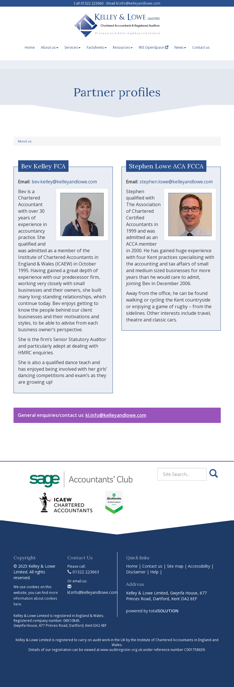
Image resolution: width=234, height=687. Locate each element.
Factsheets (97, 47)
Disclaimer (136, 572)
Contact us (201, 47)
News (180, 47)
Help (154, 572)
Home (30, 47)
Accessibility (199, 566)
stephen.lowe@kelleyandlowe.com (176, 181)
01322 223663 (83, 572)
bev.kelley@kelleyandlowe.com (64, 181)
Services (72, 47)
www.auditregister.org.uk (121, 649)
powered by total (152, 610)
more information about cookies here (36, 598)
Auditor (98, 339)
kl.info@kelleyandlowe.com (138, 3)
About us (49, 47)
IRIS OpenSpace (153, 47)
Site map (175, 566)
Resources (123, 47)
